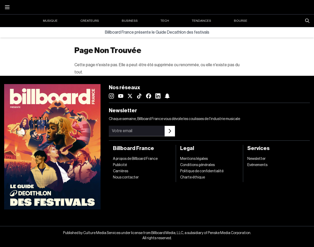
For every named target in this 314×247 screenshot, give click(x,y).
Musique (50, 20)
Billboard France (133, 148)
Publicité (120, 165)
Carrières (120, 171)
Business (130, 20)
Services (258, 148)
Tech (164, 20)
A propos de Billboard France (135, 159)
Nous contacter (126, 177)
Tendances (201, 20)
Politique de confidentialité (202, 171)
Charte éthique (192, 177)
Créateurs (89, 20)
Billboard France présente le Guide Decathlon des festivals (157, 32)
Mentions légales (194, 159)
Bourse (240, 20)
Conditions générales (197, 165)
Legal (187, 148)
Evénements (257, 165)
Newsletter (256, 159)
